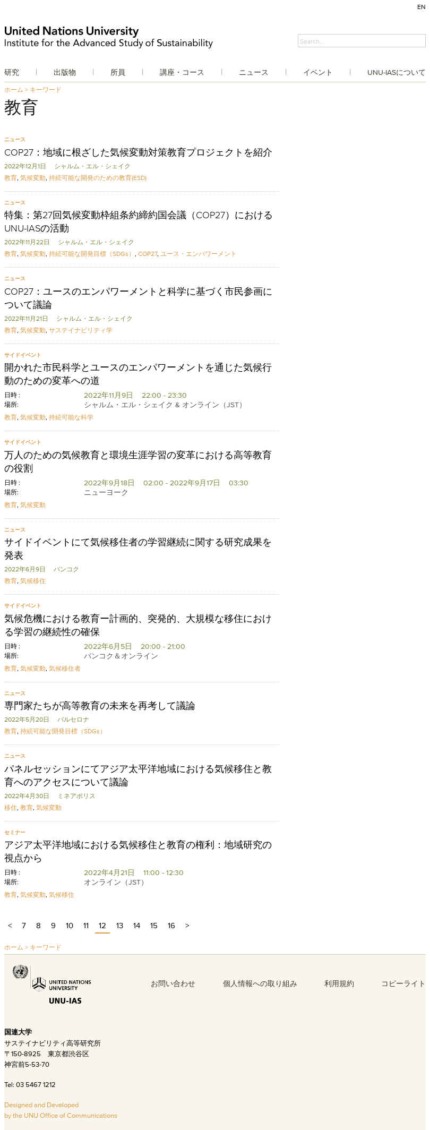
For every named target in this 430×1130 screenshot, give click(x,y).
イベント (318, 72)
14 (136, 925)
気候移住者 (65, 668)
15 (154, 925)
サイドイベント (22, 355)
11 (86, 925)
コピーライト (403, 983)
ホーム (13, 89)
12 (102, 925)
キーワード (46, 89)
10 (69, 925)
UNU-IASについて (396, 72)
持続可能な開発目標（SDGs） (92, 253)
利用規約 (339, 983)
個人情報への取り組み (260, 983)
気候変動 (33, 177)
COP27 (147, 253)
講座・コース (182, 72)
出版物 (65, 72)
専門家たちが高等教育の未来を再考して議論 (99, 705)
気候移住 (33, 580)
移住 (10, 807)
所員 (117, 72)
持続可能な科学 (71, 417)
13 (119, 925)
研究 (11, 72)
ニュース (254, 72)
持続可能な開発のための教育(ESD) (98, 177)
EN (421, 6)
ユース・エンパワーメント (198, 253)
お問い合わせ (173, 983)
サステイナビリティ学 (81, 330)
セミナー (14, 832)
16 (171, 925)
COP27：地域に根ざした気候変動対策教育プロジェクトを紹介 (138, 152)
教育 (10, 177)
